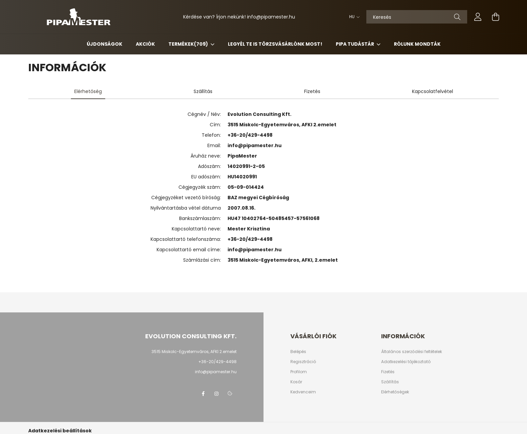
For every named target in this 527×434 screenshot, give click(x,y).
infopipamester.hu (271, 16)
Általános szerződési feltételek (411, 351)
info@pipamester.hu (255, 145)
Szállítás (390, 382)
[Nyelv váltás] (353, 17)
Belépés (298, 351)
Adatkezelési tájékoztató (406, 361)
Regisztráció (303, 361)
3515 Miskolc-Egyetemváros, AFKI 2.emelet (194, 351)
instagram (216, 393)
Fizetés (388, 372)
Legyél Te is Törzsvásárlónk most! (275, 44)
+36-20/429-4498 (250, 135)
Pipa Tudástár (355, 44)
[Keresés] (416, 17)
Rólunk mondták (417, 44)
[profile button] (478, 17)
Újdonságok (104, 44)
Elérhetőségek (395, 392)
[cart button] (495, 17)
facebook (203, 393)
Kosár (296, 382)
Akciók (145, 44)
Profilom (298, 372)
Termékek (188, 44)
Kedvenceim (303, 392)
